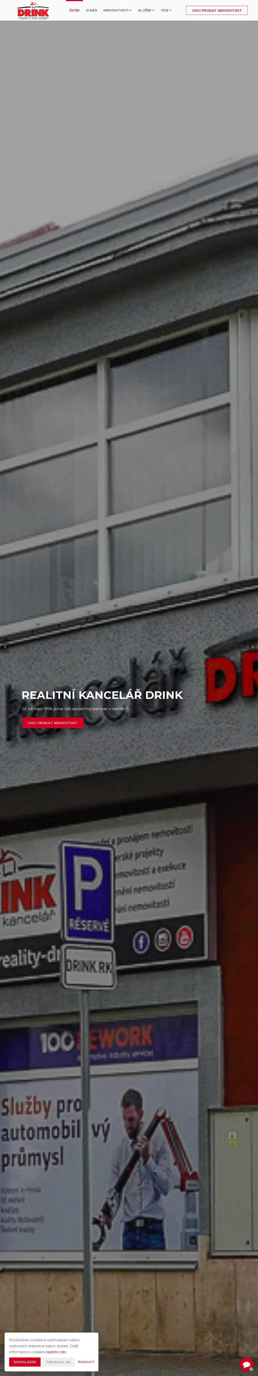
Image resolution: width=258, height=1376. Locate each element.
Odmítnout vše (58, 1362)
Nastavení (86, 1362)
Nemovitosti (117, 10)
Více (166, 10)
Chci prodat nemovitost (217, 10)
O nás (91, 10)
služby (146, 10)
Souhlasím (25, 1362)
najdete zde (55, 1352)
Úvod (74, 10)
